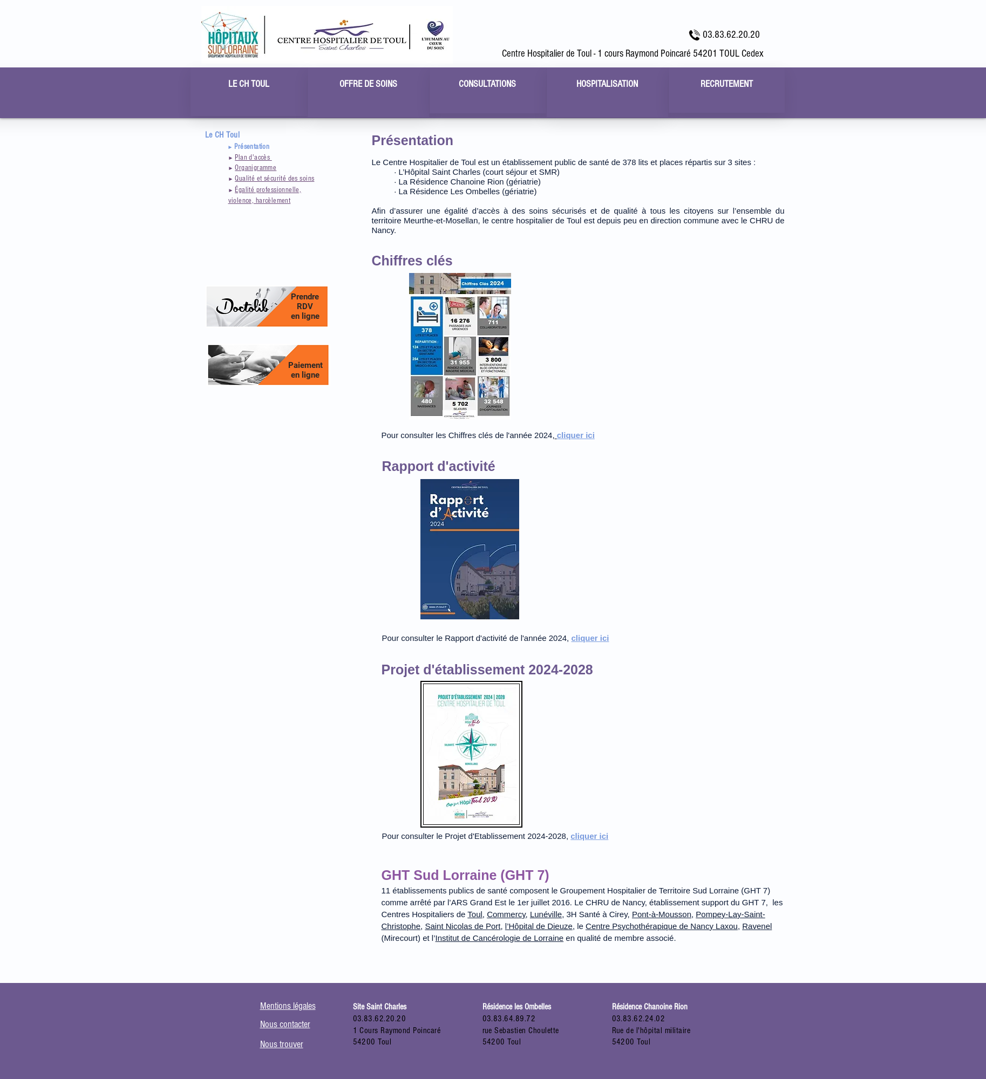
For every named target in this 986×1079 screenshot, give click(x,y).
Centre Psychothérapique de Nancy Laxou (662, 926)
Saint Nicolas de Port (462, 926)
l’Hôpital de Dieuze (539, 926)
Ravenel (757, 926)
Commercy (506, 914)
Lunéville (546, 914)
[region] (249, 91)
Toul (474, 914)
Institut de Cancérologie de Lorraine (500, 938)
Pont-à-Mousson (661, 914)
